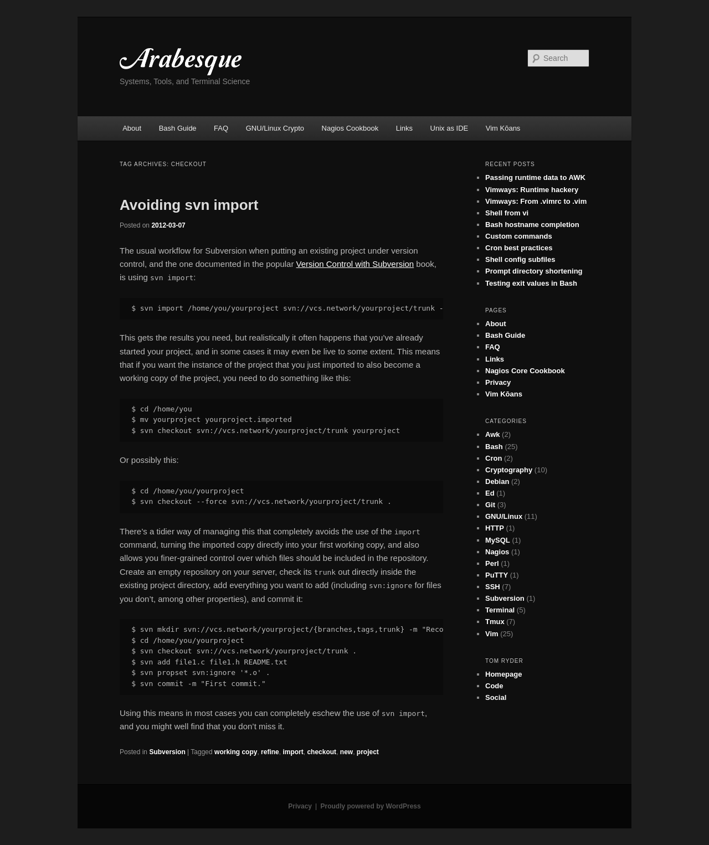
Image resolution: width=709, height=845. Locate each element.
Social (495, 697)
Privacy (498, 382)
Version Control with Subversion (355, 264)
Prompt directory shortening (534, 271)
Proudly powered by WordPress (371, 806)
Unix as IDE (449, 128)
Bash (494, 446)
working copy (235, 752)
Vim (492, 634)
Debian (497, 481)
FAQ (221, 128)
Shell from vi (506, 213)
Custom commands (518, 236)
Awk (492, 434)
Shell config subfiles (520, 259)
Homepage (503, 674)
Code (494, 686)
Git (490, 505)
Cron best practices (518, 248)
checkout (321, 752)
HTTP (494, 528)
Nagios (497, 552)
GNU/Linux (503, 516)
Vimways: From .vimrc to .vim (536, 201)
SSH (492, 587)
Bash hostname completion (532, 224)
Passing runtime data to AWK (535, 177)
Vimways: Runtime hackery (531, 190)
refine (270, 752)
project (368, 752)
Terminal (500, 610)
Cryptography (508, 470)
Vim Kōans (503, 128)
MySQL (497, 540)
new (346, 752)
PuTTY (496, 575)
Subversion (167, 752)
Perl (492, 563)
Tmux (495, 621)
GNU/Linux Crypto (275, 128)
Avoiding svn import (189, 205)
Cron (493, 458)
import (292, 752)
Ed (490, 493)
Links (404, 128)
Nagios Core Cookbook (525, 371)
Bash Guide (178, 128)
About (131, 128)
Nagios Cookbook (350, 128)
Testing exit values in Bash (531, 283)
